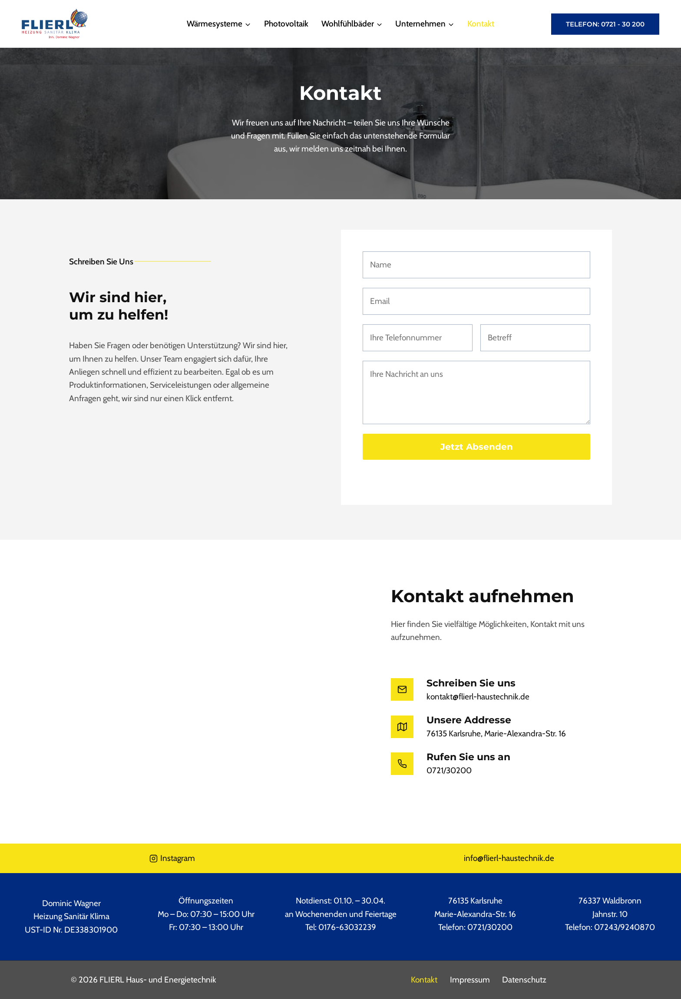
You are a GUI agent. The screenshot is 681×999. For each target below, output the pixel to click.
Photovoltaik (286, 24)
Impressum (470, 980)
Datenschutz (524, 980)
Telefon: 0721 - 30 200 (605, 24)
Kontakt (480, 24)
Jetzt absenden (476, 447)
